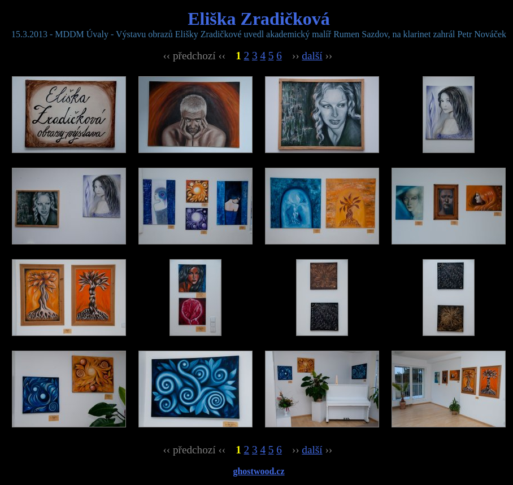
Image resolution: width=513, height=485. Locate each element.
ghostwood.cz (258, 471)
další (312, 56)
